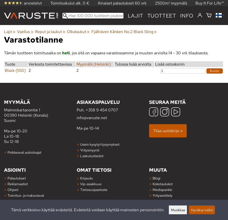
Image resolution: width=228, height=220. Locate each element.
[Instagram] (164, 112)
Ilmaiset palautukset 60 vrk (122, 3)
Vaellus (25, 31)
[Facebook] (153, 112)
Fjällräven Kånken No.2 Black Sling (124, 31)
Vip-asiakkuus (90, 183)
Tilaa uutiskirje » (168, 130)
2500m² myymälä (171, 3)
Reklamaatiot (18, 183)
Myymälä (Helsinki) (93, 64)
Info (186, 15)
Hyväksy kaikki (202, 209)
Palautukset (17, 178)
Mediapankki (162, 189)
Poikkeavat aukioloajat (24, 152)
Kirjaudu (86, 178)
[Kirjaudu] (199, 16)
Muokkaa (178, 209)
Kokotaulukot (163, 183)
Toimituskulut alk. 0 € (69, 3)
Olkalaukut (78, 31)
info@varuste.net (92, 117)
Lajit (135, 15)
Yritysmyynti (89, 150)
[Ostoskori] (209, 16)
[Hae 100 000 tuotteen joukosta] (93, 16)
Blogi (156, 178)
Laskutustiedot (91, 155)
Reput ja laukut (50, 31)
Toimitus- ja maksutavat (26, 195)
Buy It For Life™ (209, 3)
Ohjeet (13, 189)
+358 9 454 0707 (102, 110)
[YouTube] (175, 112)
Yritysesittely (162, 195)
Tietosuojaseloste (93, 189)
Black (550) (15, 70)
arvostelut (23, 3)
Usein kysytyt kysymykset (100, 144)
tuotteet (161, 15)
